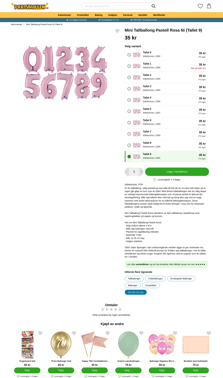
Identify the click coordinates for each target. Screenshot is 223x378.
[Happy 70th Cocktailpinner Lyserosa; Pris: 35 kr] (94, 348)
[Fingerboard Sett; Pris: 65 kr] (27, 348)
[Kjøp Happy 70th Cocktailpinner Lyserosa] (94, 370)
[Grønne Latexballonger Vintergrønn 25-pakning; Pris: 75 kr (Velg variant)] (128, 348)
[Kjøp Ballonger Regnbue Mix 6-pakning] (162, 370)
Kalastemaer (64, 15)
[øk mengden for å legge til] (141, 172)
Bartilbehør (159, 15)
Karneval (127, 15)
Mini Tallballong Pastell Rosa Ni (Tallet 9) (44, 24)
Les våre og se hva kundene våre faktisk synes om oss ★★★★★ (166, 264)
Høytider (142, 15)
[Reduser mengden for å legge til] (127, 172)
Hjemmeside (16, 24)
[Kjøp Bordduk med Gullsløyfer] (196, 370)
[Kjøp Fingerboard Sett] (27, 370)
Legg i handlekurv (177, 171)
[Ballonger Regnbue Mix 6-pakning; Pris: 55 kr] (162, 348)
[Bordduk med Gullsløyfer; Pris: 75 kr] (195, 348)
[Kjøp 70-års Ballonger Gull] (61, 370)
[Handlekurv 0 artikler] (209, 6)
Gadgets (112, 15)
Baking (98, 15)
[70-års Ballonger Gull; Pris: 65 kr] (61, 348)
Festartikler (83, 15)
